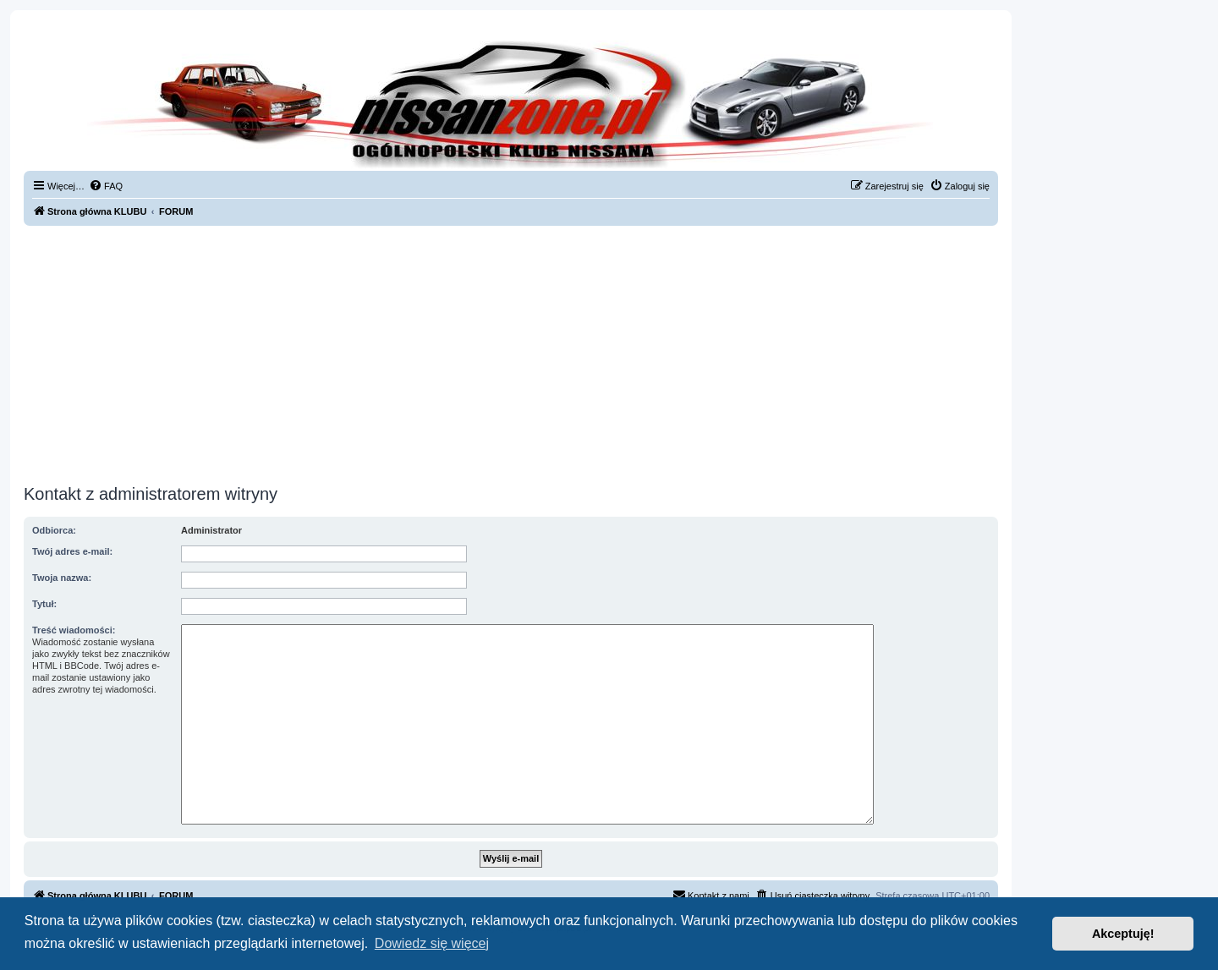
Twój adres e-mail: (72, 551)
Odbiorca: (54, 530)
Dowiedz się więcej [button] (432, 943)
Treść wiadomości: (73, 630)
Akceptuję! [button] (1123, 933)
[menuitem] (106, 186)
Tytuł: (44, 604)
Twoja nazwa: (61, 578)
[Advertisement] (511, 352)
